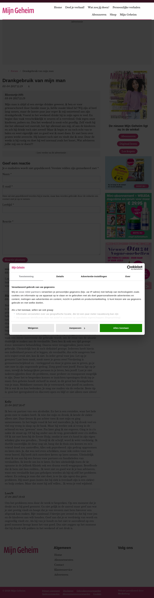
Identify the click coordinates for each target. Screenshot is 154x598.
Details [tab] (60, 276)
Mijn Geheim (130, 14)
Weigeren (33, 328)
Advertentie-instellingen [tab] (94, 276)
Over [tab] (127, 276)
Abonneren (99, 14)
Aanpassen (77, 328)
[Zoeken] (149, 11)
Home (58, 7)
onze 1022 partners (30, 292)
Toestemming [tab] (26, 276)
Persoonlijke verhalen (126, 7)
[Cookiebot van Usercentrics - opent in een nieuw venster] (129, 267)
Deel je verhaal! (75, 7)
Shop (113, 14)
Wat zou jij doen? (98, 7)
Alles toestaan (121, 328)
